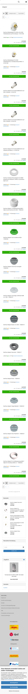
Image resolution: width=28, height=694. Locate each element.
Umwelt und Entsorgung (6, 600)
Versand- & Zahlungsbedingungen (8, 605)
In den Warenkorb (14, 45)
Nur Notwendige (14, 687)
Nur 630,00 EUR (14, 579)
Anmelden (14, 550)
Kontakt (2, 602)
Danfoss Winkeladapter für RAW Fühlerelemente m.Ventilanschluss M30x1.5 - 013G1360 (13, 61)
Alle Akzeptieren (14, 682)
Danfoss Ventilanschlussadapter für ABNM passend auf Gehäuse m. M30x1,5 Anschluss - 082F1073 (14, 179)
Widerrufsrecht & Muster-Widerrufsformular (10, 608)
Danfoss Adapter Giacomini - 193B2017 (12, 352)
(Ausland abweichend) (17, 37)
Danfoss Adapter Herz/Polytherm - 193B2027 (13, 433)
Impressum (3, 597)
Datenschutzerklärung (9, 679)
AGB (2, 610)
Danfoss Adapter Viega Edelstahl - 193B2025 (13, 406)
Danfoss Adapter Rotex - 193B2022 (11, 378)
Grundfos (5, 587)
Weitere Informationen (14, 691)
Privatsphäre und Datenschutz (7, 613)
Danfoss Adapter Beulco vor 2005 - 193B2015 (13, 324)
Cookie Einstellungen (5, 615)
